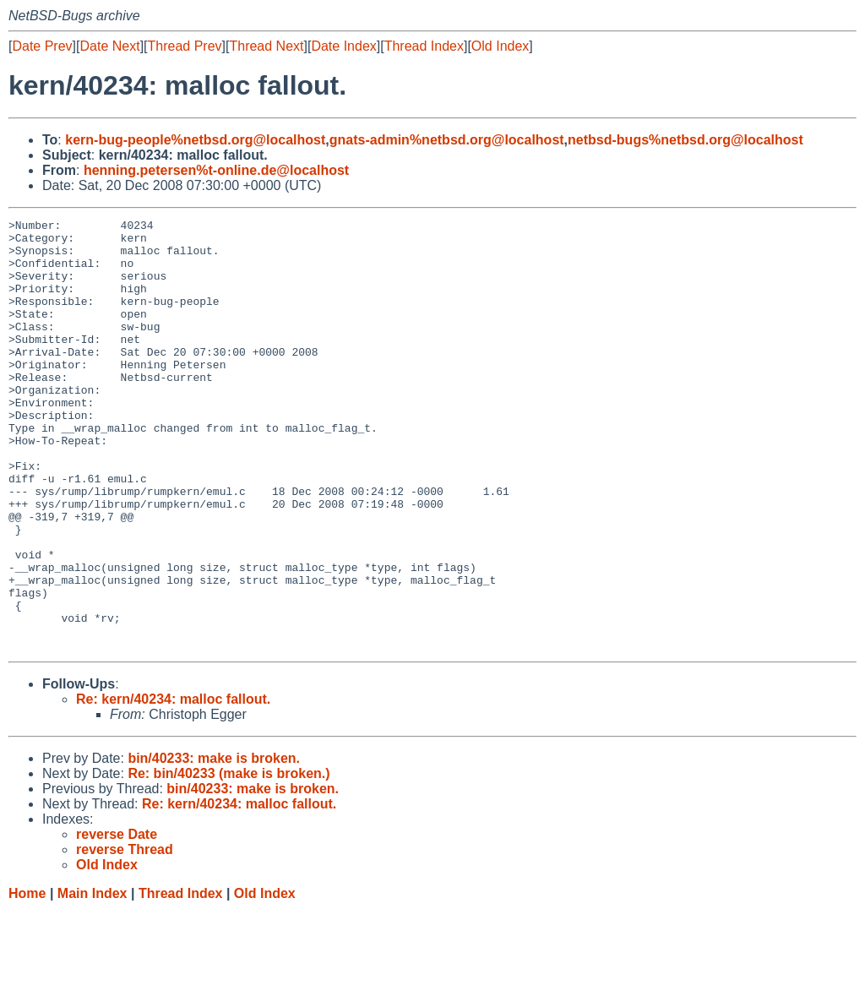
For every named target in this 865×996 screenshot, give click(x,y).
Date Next (109, 46)
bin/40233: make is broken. (214, 844)
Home (27, 979)
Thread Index (424, 46)
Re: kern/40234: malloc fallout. (173, 785)
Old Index (500, 46)
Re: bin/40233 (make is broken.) (228, 859)
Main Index (92, 979)
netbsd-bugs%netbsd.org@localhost (685, 140)
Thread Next (266, 46)
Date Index (343, 46)
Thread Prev (185, 46)
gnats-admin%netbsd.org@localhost (446, 140)
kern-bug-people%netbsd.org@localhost (195, 140)
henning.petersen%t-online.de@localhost (216, 170)
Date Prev (42, 46)
